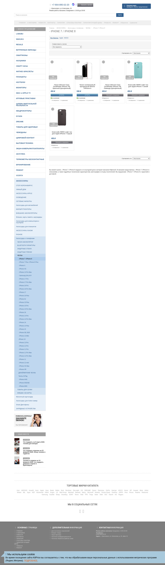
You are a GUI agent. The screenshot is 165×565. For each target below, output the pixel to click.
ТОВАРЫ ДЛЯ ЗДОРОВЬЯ (27, 127)
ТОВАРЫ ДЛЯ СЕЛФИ (24, 389)
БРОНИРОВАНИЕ (23, 165)
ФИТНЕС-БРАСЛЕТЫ (24, 71)
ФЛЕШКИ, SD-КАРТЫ (24, 393)
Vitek (101, 494)
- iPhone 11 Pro (24, 349)
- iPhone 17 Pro (24, 279)
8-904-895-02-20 (101, 534)
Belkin (57, 490)
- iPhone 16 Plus (24, 296)
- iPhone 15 (22, 329)
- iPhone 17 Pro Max (25, 282)
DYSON (19, 116)
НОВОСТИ (42, 23)
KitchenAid (39, 492)
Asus (47, 490)
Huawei (135, 490)
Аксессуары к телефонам (75, 28)
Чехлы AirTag (23, 376)
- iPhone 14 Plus (24, 326)
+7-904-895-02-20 (60, 5)
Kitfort (47, 492)
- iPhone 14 (22, 322)
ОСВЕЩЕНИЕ (21, 197)
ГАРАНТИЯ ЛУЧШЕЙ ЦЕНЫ (92, 23)
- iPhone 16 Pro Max (25, 289)
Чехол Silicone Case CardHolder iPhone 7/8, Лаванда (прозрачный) (113, 86)
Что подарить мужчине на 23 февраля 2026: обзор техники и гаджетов (34, 452)
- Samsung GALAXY (25, 275)
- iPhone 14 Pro (24, 316)
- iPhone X (22, 265)
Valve (96, 494)
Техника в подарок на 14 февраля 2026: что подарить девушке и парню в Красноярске (33, 463)
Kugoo (52, 492)
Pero (126, 492)
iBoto (141, 490)
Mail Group (63, 492)
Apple (61, 38)
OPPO (121, 492)
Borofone (68, 490)
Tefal (81, 494)
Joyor (28, 492)
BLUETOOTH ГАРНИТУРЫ (26, 245)
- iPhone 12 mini (24, 363)
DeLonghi (76, 490)
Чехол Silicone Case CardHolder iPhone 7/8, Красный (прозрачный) (62, 86)
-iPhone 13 (22, 339)
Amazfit (31, 490)
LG (57, 492)
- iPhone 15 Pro (24, 306)
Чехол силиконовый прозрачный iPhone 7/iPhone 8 (87, 86)
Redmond (145, 492)
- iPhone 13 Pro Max (25, 272)
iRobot (19, 492)
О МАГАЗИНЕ (32, 23)
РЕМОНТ (116, 23)
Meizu (84, 492)
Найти (120, 15)
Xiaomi (111, 494)
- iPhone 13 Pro (24, 342)
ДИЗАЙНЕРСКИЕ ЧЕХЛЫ (27, 373)
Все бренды (54, 38)
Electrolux (101, 490)
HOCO (66, 38)
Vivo (105, 494)
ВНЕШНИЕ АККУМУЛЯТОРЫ (26, 213)
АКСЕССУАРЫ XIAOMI (24, 230)
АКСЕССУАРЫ (61, 28)
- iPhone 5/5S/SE (24, 383)
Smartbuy (64, 494)
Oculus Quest (105, 492)
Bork (62, 490)
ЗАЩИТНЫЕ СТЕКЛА (24, 249)
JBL (24, 492)
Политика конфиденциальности (60, 536)
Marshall (71, 492)
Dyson (94, 490)
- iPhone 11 (22, 359)
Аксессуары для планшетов (26, 226)
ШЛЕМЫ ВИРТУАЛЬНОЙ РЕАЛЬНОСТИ (26, 104)
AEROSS (24, 490)
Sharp (58, 494)
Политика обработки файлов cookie (61, 538)
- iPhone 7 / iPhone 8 (99, 28)
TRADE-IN (107, 23)
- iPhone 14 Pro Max (25, 319)
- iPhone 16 (22, 312)
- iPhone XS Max (24, 366)
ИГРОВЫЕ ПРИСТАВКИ (25, 98)
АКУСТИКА (20, 154)
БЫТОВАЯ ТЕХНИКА (24, 143)
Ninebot (97, 492)
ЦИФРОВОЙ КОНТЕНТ (25, 138)
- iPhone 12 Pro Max (25, 356)
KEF (33, 492)
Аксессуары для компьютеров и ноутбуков (27, 221)
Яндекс (120, 494)
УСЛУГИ (19, 175)
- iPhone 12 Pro (24, 346)
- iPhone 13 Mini (24, 336)
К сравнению (63, 100)
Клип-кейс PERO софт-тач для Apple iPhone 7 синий (138, 85)
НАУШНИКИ (21, 61)
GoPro (108, 490)
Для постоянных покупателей (59, 531)
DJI (82, 490)
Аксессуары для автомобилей (27, 205)
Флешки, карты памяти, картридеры (29, 217)
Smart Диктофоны (22, 405)
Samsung (45, 494)
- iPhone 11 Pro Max (25, 352)
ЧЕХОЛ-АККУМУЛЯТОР (25, 242)
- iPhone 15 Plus (24, 302)
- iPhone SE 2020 (24, 332)
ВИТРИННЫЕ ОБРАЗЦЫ (26, 50)
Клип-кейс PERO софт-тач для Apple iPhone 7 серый (62, 133)
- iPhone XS (22, 269)
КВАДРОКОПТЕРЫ (24, 111)
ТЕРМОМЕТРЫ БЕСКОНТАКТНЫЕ (30, 159)
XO (116, 494)
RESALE (19, 44)
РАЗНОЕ (19, 234)
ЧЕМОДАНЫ (21, 132)
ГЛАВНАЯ (22, 23)
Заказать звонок (85, 5)
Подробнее (30, 560)
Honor (126, 490)
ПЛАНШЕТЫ (21, 77)
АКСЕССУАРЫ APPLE (24, 193)
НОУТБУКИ (20, 82)
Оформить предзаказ (112, 95)
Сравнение (133, 23)
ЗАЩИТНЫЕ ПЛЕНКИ (24, 252)
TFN (86, 494)
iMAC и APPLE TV (23, 93)
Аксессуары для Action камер (26, 401)
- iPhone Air (22, 299)
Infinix (146, 490)
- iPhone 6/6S (23, 386)
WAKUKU (20, 39)
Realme (137, 492)
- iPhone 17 (22, 292)
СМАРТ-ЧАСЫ (22, 66)
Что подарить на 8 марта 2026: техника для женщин (34, 442)
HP (131, 490)
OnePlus (114, 492)
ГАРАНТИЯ (61, 23)
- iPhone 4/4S (23, 379)
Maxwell (77, 492)
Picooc (131, 492)
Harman (114, 490)
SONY (71, 494)
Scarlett (51, 494)
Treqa (91, 494)
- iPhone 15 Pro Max (25, 309)
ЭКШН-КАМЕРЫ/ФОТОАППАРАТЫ (30, 149)
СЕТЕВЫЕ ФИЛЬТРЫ (24, 201)
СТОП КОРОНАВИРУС (24, 185)
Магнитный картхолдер (24, 397)
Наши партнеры (55, 534)
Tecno (77, 494)
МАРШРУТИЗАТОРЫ (23, 209)
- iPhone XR (22, 369)
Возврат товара (55, 533)
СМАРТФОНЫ (22, 55)
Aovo (36, 490)
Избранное (124, 23)
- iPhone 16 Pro (24, 285)
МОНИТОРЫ (21, 88)
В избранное (55, 100)
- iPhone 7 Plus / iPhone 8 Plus (28, 262)
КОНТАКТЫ (51, 23)
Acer (18, 490)
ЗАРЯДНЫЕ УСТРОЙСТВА (26, 409)
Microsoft (90, 492)
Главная (51, 28)
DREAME (19, 122)
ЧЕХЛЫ (88, 28)
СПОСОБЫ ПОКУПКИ (74, 23)
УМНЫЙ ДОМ (21, 189)
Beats (52, 490)
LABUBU (19, 34)
